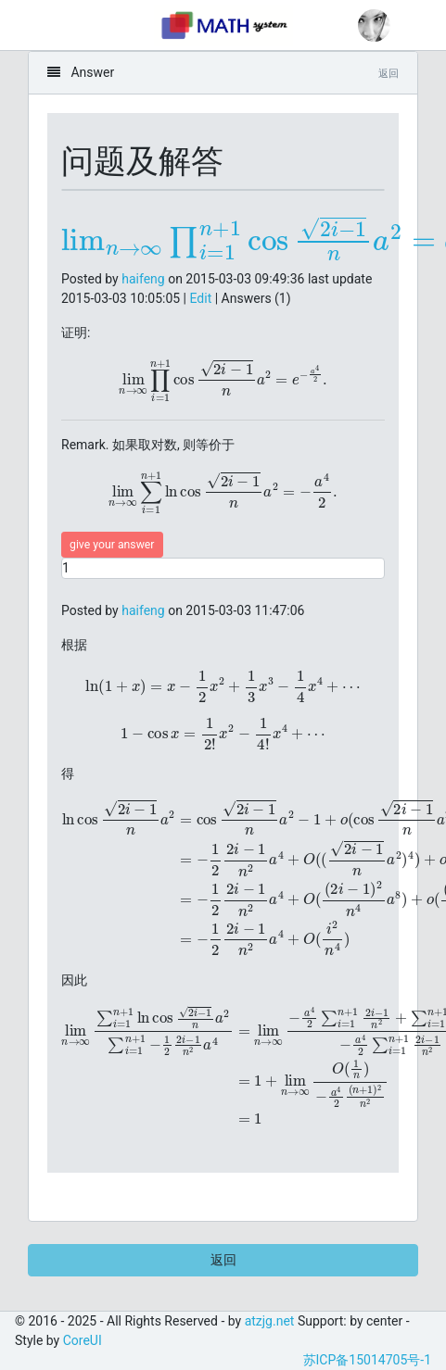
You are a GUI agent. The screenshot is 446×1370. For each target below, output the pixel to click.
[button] (374, 25)
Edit (201, 298)
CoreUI (82, 1340)
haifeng (142, 278)
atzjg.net (270, 1320)
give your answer (112, 544)
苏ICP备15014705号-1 (367, 1359)
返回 (223, 1259)
